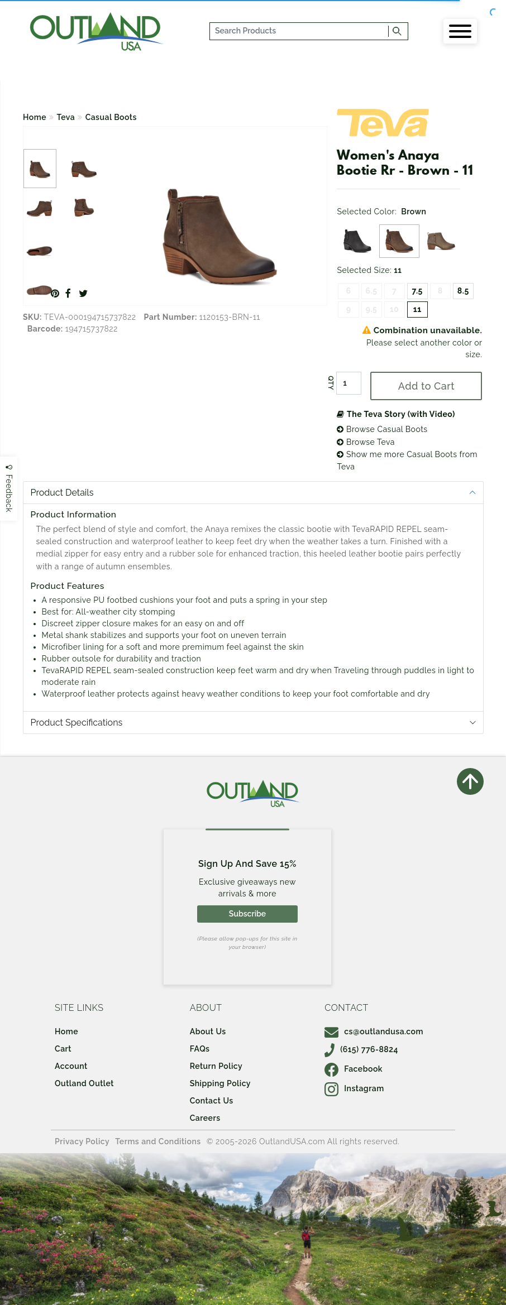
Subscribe (247, 913)
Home (34, 117)
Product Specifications (77, 722)
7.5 (417, 290)
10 (394, 309)
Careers (205, 1118)
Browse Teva (365, 442)
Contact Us (211, 1100)
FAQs (200, 1048)
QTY (331, 383)
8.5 (463, 290)
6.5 (372, 290)
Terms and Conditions (158, 1141)
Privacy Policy (82, 1141)
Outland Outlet (84, 1083)
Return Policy (216, 1066)
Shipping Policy (220, 1083)
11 (417, 309)
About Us (208, 1031)
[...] (299, 31)
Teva (66, 117)
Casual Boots (111, 117)
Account (71, 1066)
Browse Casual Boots (382, 429)
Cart (63, 1048)
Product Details (62, 492)
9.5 (372, 309)
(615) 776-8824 (361, 1049)
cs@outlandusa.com (373, 1031)
